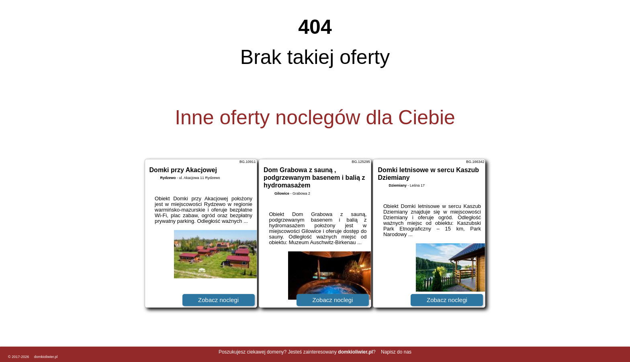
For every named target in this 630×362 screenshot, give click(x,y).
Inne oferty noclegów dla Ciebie (315, 117)
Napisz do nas (396, 352)
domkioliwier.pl (46, 357)
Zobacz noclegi (218, 299)
